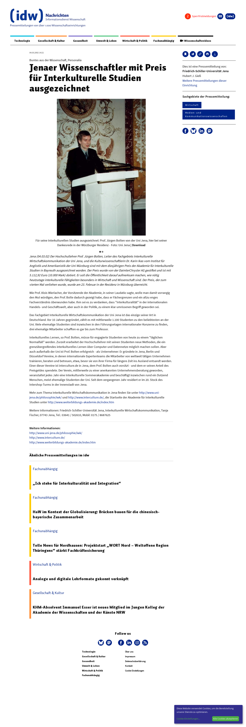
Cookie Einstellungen (134, 670)
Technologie (21, 41)
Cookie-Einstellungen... (188, 718)
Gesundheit (77, 41)
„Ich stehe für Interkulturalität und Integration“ (77, 483)
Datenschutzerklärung (135, 661)
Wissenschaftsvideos (194, 41)
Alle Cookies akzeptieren (225, 718)
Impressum (130, 656)
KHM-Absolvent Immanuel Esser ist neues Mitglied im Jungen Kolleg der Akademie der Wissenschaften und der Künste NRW (99, 609)
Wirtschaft (192, 105)
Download (138, 245)
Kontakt (128, 665)
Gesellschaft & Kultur (49, 41)
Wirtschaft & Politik (132, 41)
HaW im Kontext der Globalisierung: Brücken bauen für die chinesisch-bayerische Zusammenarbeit (97, 514)
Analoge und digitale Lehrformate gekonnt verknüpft (81, 579)
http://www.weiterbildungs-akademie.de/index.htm (81, 402)
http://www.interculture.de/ (86, 397)
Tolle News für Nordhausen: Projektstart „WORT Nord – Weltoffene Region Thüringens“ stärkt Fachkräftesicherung (102, 547)
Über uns (129, 651)
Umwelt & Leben (102, 41)
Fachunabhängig (162, 41)
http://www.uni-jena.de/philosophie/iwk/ (55, 433)
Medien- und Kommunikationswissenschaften (206, 114)
